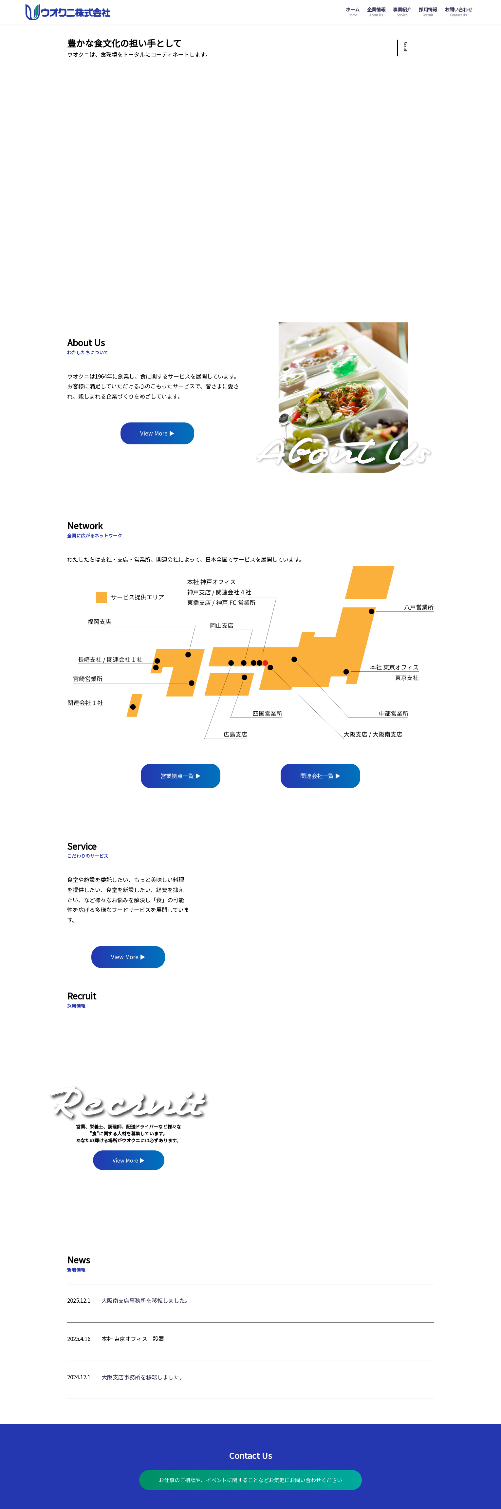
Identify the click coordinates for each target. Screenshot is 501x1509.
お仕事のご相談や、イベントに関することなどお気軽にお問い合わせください (250, 1480)
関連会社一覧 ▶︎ (320, 776)
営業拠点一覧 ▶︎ (180, 776)
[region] (311, 903)
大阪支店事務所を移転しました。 (143, 1377)
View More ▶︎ (157, 433)
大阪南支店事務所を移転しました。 (146, 1300)
